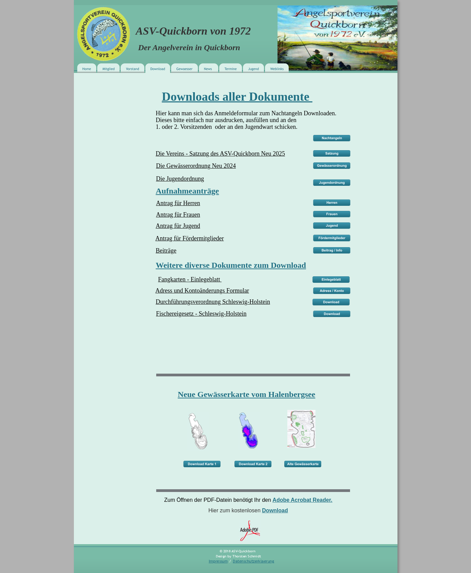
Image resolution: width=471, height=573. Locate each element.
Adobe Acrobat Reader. (302, 500)
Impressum (218, 561)
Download (275, 510)
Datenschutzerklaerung (253, 561)
